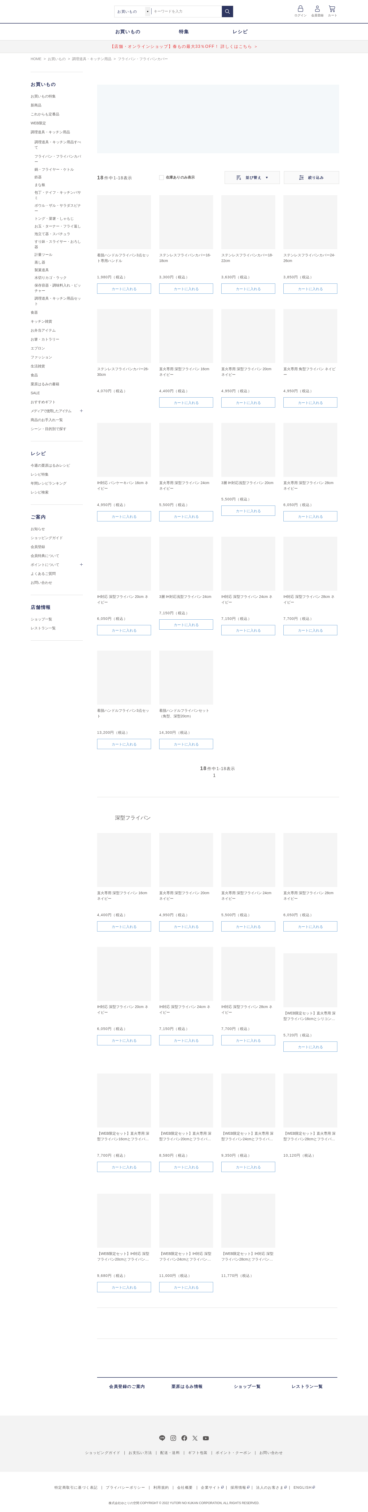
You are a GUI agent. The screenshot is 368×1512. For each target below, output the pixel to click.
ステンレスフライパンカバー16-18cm (185, 258)
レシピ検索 (40, 492)
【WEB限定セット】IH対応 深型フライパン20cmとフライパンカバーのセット (123, 1257)
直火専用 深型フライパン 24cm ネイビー (184, 485)
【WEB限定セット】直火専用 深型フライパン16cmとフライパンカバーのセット (123, 1136)
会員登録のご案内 (127, 1386)
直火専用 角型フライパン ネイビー (309, 372)
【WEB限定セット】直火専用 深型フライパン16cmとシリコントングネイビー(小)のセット (309, 1016)
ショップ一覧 (41, 619)
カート (332, 15)
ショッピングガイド (47, 538)
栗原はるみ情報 (187, 1386)
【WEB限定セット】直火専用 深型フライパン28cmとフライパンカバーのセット (309, 1136)
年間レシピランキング (48, 483)
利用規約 (161, 1487)
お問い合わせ (41, 582)
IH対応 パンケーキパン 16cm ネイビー (122, 485)
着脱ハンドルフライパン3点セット (123, 713)
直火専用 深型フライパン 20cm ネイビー (246, 372)
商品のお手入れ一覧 (47, 420)
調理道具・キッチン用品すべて (57, 144)
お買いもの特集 (43, 96)
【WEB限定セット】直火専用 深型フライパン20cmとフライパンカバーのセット (185, 1136)
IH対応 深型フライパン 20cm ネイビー (122, 599)
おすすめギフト (43, 402)
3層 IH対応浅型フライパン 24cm (185, 597)
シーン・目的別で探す (48, 429)
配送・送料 (170, 1453)
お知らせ (38, 529)
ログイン (300, 15)
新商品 (36, 105)
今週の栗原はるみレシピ (50, 465)
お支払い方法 (140, 1453)
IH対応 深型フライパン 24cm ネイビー (246, 599)
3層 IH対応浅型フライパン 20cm (247, 483)
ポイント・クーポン (233, 1453)
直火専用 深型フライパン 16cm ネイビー (184, 372)
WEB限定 (38, 123)
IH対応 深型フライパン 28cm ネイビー (309, 599)
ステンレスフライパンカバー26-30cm (123, 372)
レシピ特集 (40, 474)
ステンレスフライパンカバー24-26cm (309, 258)
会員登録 (317, 15)
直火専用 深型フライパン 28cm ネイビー (308, 485)
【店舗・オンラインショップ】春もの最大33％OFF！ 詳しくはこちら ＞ (184, 46)
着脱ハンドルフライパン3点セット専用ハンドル (123, 258)
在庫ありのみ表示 (180, 177)
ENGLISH (303, 1487)
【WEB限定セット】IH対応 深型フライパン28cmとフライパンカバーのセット (247, 1257)
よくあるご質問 (43, 574)
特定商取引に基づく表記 (76, 1487)
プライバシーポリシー (125, 1487)
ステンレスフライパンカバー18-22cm (247, 258)
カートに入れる (124, 289)
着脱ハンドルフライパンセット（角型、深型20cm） (184, 713)
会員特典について (45, 556)
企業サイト (211, 1487)
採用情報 (238, 1487)
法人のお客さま (270, 1487)
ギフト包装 (198, 1453)
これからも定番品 (45, 114)
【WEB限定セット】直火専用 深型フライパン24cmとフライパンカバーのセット (247, 1136)
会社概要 (185, 1487)
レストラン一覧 (43, 628)
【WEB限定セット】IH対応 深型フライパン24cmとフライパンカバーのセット (185, 1257)
